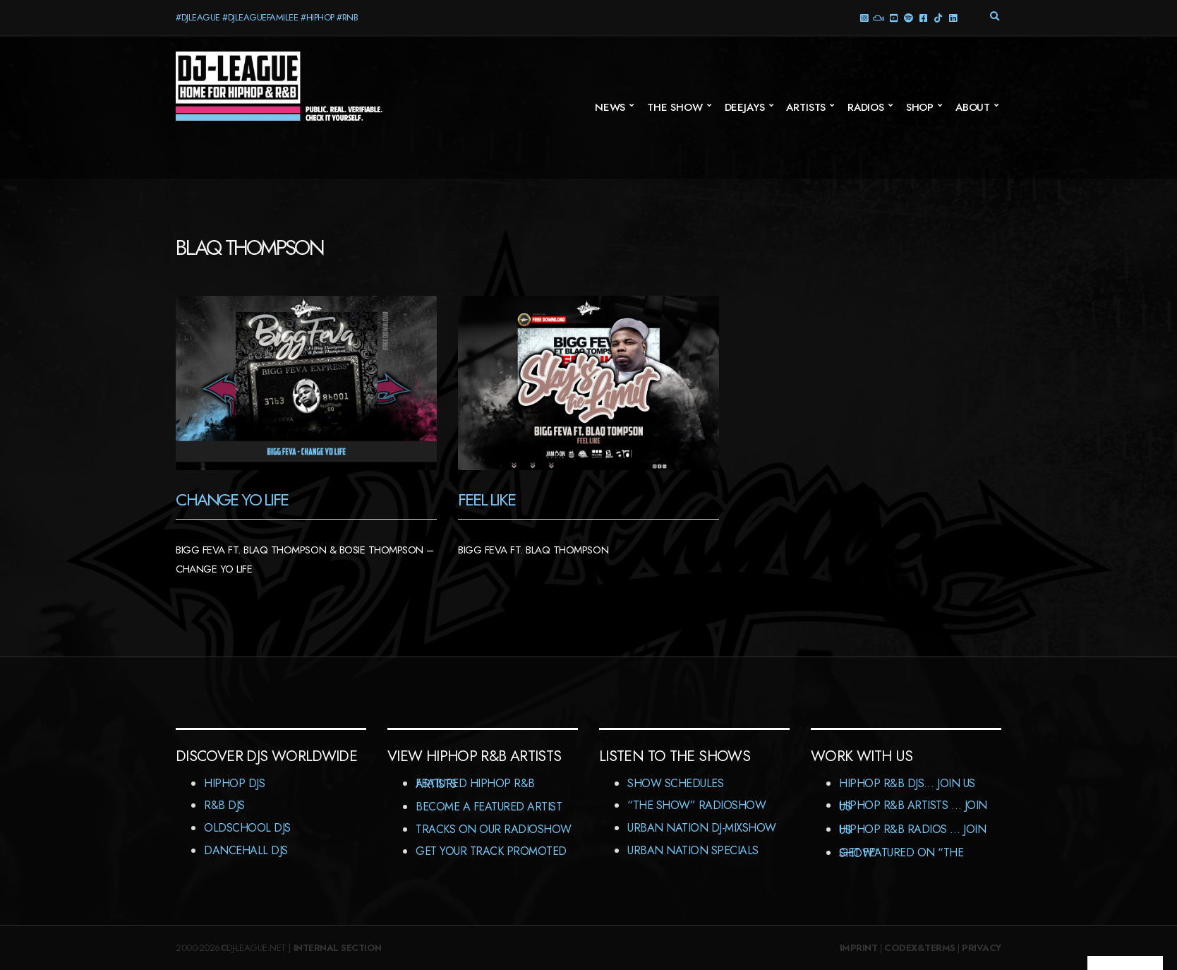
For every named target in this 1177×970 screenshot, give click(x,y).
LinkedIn (952, 17)
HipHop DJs (234, 783)
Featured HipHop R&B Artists (475, 784)
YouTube (893, 17)
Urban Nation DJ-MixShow (701, 828)
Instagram (863, 17)
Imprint (859, 947)
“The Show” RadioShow (696, 805)
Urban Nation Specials (693, 850)
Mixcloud (878, 17)
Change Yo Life (232, 499)
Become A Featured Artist (489, 806)
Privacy (981, 947)
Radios (865, 107)
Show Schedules (675, 783)
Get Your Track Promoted (491, 851)
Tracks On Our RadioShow (494, 829)
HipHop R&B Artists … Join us (913, 806)
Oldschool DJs (247, 828)
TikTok (937, 17)
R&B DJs (224, 805)
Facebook (922, 17)
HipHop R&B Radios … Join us (912, 830)
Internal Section (338, 947)
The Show (675, 107)
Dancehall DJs (246, 850)
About (972, 107)
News (610, 107)
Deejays (745, 107)
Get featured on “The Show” (901, 853)
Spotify (907, 17)
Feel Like (486, 499)
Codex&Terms (919, 947)
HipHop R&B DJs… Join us (907, 783)
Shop (920, 107)
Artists (806, 107)
